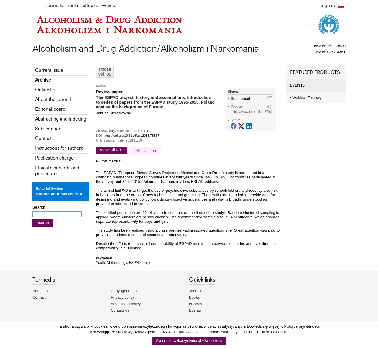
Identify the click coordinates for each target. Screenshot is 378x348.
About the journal (53, 99)
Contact (43, 138)
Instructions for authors (59, 148)
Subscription (48, 128)
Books (72, 5)
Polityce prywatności (301, 326)
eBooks (90, 5)
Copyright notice (125, 291)
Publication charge (54, 158)
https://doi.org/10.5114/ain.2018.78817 (131, 135)
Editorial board (50, 109)
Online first (46, 89)
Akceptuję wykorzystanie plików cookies (189, 341)
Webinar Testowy (306, 97)
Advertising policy (126, 304)
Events (108, 5)
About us (40, 291)
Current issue (49, 70)
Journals (54, 5)
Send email (240, 98)
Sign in (327, 5)
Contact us (120, 310)
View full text (111, 150)
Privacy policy (122, 297)
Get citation (146, 150)
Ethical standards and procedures (57, 170)
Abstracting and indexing (60, 119)
